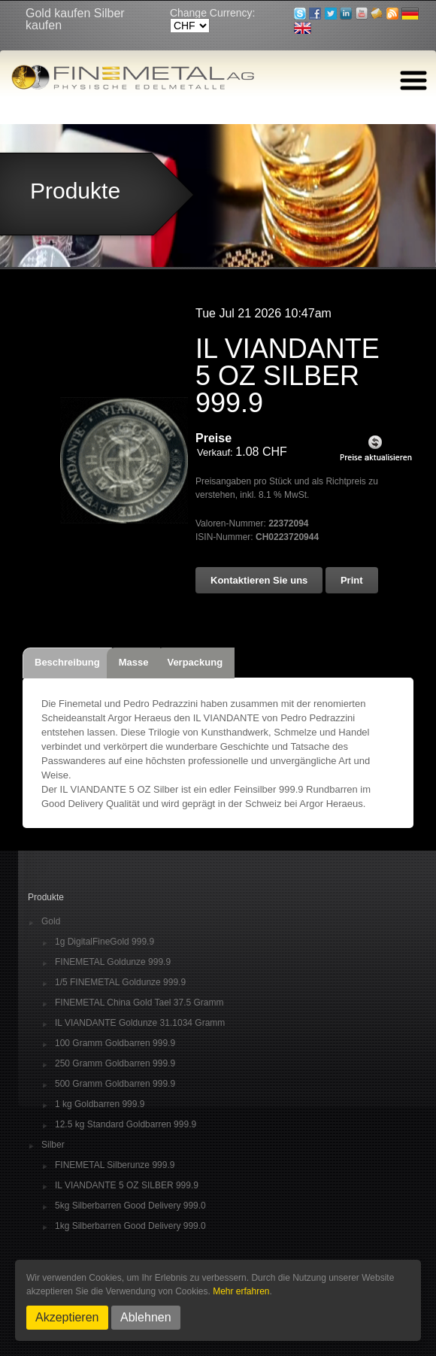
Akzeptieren (67, 1317)
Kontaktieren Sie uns (258, 580)
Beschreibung (67, 662)
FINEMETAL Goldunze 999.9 (113, 962)
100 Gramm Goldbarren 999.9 (115, 1043)
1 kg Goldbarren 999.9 (99, 1104)
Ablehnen (145, 1317)
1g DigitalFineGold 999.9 (104, 942)
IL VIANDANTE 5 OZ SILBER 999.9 (126, 1186)
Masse (134, 662)
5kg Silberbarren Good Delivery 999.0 (130, 1206)
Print (352, 580)
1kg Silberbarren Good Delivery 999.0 (130, 1226)
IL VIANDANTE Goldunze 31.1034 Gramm (140, 1023)
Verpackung (195, 662)
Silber (53, 1145)
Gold (50, 922)
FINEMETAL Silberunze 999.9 (114, 1165)
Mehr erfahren (241, 1291)
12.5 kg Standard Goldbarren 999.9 (125, 1125)
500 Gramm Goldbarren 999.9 (115, 1084)
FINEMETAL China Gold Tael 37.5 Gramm (139, 1003)
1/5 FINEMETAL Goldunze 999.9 (120, 982)
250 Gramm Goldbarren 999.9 (115, 1064)
